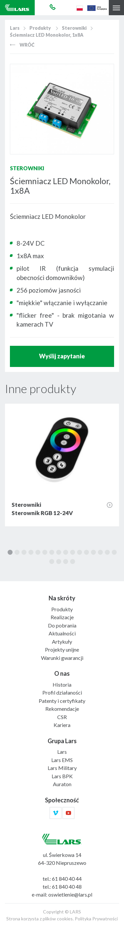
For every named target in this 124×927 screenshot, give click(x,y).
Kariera (62, 725)
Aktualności (62, 633)
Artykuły (62, 641)
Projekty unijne (62, 649)
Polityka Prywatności (96, 918)
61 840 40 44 (67, 878)
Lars (15, 28)
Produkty (40, 28)
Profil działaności (62, 692)
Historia (62, 684)
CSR (62, 717)
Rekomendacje (62, 708)
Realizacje (62, 617)
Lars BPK (62, 776)
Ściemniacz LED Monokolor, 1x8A (46, 35)
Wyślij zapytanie (62, 356)
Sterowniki (74, 28)
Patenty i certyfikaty (62, 701)
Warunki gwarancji (62, 658)
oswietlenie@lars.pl (70, 894)
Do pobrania (62, 625)
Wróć (22, 45)
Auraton (62, 784)
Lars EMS (62, 760)
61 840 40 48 (67, 886)
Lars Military (62, 768)
